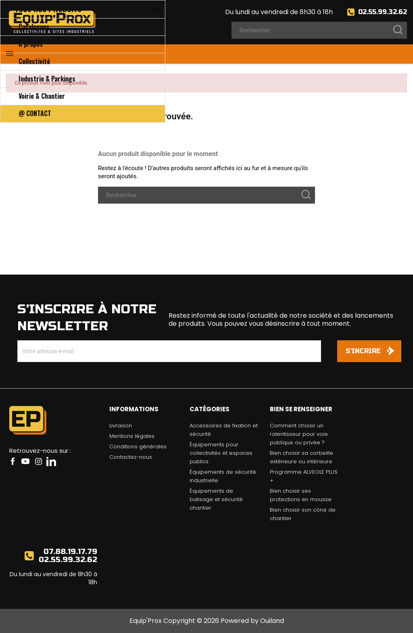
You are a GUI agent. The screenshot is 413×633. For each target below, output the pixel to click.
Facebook (12, 461)
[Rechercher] (319, 30)
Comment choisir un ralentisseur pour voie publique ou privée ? (299, 434)
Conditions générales (138, 446)
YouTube (25, 461)
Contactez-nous (130, 457)
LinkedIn (51, 461)
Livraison (120, 425)
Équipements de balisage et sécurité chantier (216, 499)
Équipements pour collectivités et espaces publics (221, 453)
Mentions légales (131, 436)
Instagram (38, 461)
